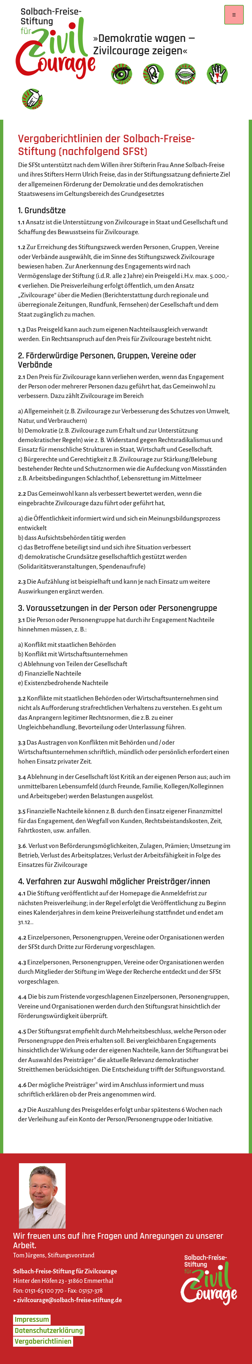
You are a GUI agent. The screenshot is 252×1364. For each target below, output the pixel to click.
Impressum (32, 1319)
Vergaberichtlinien (43, 1341)
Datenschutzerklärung (49, 1331)
